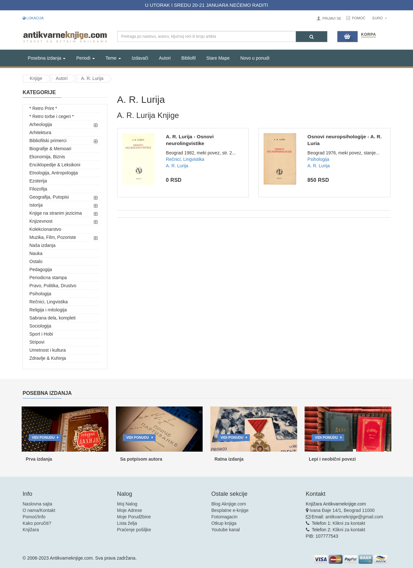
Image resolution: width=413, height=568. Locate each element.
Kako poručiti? (37, 523)
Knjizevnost (41, 221)
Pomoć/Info (34, 516)
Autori (165, 58)
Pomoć (359, 18)
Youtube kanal (225, 529)
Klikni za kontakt (349, 523)
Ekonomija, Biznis (47, 156)
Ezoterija (38, 180)
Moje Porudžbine (134, 516)
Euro (379, 18)
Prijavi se (331, 18)
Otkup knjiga (224, 523)
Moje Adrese (129, 510)
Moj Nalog (127, 503)
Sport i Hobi (41, 334)
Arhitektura (40, 132)
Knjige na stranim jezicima (55, 213)
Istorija (36, 205)
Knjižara (31, 529)
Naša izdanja (42, 245)
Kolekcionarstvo (45, 229)
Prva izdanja (39, 459)
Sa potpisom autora (141, 459)
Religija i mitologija (48, 309)
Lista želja (127, 523)
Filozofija (38, 188)
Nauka (35, 253)
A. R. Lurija (92, 78)
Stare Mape (217, 58)
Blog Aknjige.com (228, 503)
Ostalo (35, 261)
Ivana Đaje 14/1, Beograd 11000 (342, 510)
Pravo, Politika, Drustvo (52, 285)
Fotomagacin (224, 516)
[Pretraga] (311, 36)
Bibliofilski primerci (47, 140)
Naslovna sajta (37, 503)
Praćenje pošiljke (134, 529)
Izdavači (140, 58)
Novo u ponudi (254, 58)
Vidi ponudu (43, 437)
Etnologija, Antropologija (53, 172)
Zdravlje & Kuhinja (47, 358)
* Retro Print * (43, 108)
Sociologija (40, 325)
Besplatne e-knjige (229, 510)
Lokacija (33, 18)
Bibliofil (188, 58)
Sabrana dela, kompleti (52, 317)
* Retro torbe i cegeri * (51, 116)
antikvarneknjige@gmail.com (354, 516)
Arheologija (40, 124)
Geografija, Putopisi (49, 197)
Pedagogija (40, 269)
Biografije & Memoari (50, 148)
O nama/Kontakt (39, 510)
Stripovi (37, 342)
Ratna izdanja (229, 459)
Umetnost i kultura (47, 350)
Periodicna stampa (48, 277)
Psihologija (40, 293)
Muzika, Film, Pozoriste (52, 237)
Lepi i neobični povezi (332, 459)
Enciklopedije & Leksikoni (54, 164)
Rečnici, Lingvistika (48, 301)
